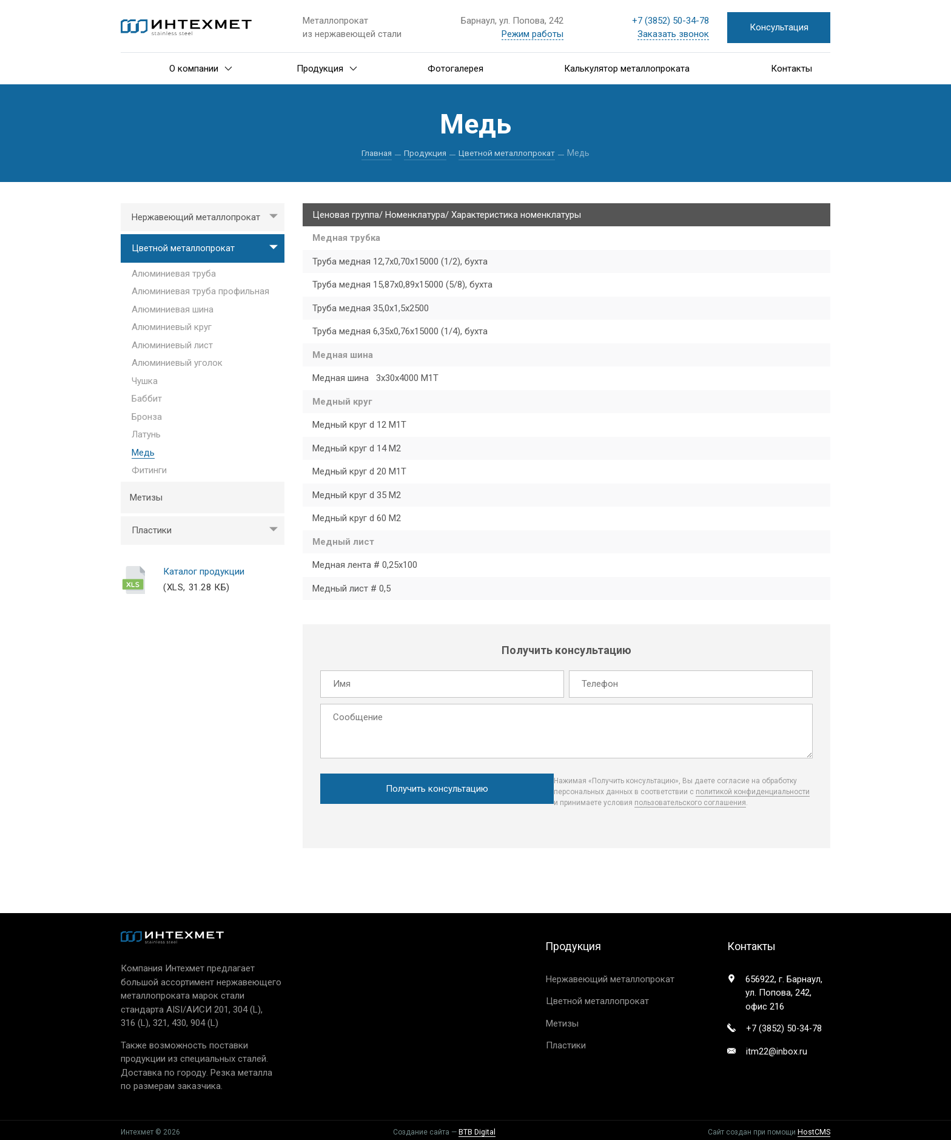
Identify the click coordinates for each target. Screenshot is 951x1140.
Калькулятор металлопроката (627, 68)
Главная (374, 153)
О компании (200, 68)
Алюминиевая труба (174, 273)
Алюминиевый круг (172, 327)
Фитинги (149, 470)
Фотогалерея (455, 68)
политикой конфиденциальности (583, 790)
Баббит (147, 399)
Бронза (147, 416)
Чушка (145, 381)
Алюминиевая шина (172, 309)
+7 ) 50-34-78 (670, 20)
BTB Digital (477, 1128)
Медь (143, 452)
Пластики (208, 531)
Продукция (327, 68)
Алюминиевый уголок (177, 363)
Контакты (791, 68)
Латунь (146, 435)
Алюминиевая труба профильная (200, 291)
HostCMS (814, 1128)
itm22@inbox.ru (777, 1049)
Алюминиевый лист (172, 345)
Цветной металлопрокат (508, 153)
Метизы (146, 497)
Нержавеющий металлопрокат (208, 217)
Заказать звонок (673, 34)
